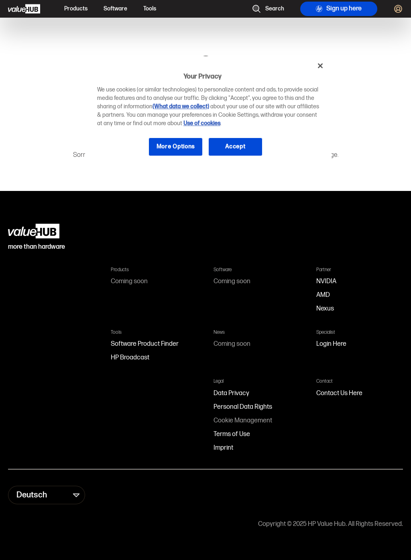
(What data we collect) (181, 106)
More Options (176, 146)
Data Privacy (231, 393)
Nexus (325, 308)
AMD (323, 295)
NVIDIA (326, 281)
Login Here (331, 344)
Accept (235, 146)
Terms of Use (232, 434)
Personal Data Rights (243, 407)
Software (115, 8)
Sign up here (339, 8)
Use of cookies (201, 123)
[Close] (320, 66)
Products (75, 8)
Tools (149, 8)
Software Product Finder (145, 344)
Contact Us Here (339, 393)
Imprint (223, 448)
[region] (208, 112)
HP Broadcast (130, 357)
